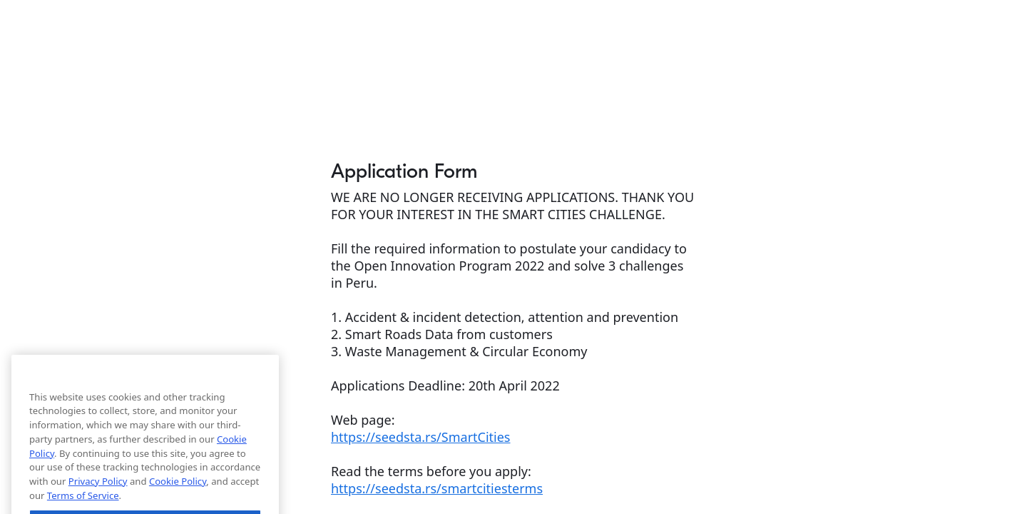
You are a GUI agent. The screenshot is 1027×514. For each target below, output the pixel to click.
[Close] (261, 412)
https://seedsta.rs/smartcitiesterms (437, 488)
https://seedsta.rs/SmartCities (421, 436)
